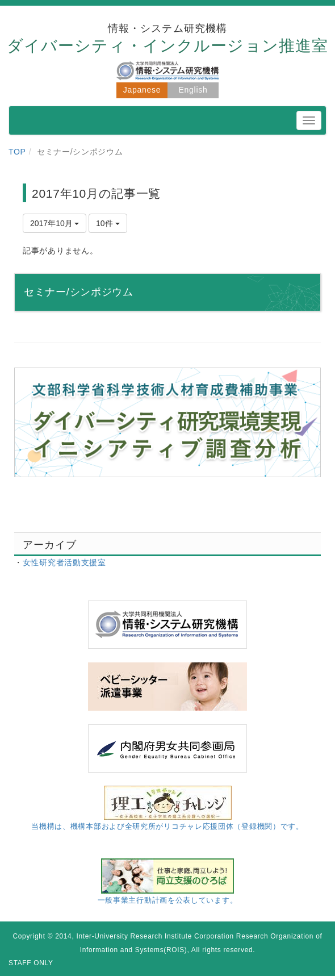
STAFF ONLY (31, 963)
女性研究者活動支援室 (64, 562)
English (193, 89)
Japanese (142, 89)
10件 (107, 223)
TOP (17, 151)
